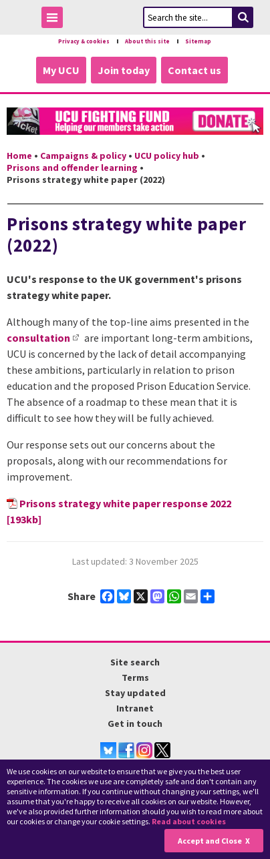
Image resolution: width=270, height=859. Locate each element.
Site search (135, 662)
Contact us (194, 70)
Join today (124, 70)
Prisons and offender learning (72, 168)
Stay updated (135, 693)
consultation (38, 337)
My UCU (61, 70)
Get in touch (135, 724)
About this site (147, 41)
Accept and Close (210, 841)
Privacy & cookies (84, 41)
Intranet (135, 708)
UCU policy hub (166, 156)
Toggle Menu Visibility (55, 19)
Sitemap (198, 41)
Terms (135, 677)
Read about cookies (189, 821)
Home (19, 156)
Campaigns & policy (83, 156)
